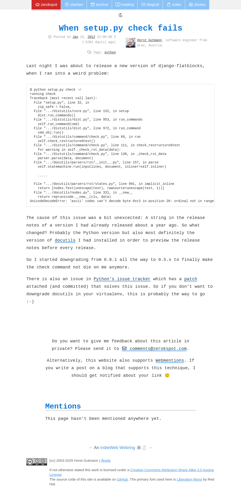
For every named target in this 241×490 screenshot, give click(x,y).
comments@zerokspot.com (154, 348)
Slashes (73, 5)
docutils (65, 240)
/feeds (106, 460)
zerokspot (46, 5)
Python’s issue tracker (122, 279)
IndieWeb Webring (117, 447)
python (110, 52)
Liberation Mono (189, 479)
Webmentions (170, 360)
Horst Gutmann (149, 40)
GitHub (122, 479)
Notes (173, 5)
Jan (75, 37)
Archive (99, 5)
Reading (125, 5)
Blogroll (150, 5)
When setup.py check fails (120, 28)
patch (190, 279)
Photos (197, 5)
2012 (91, 37)
